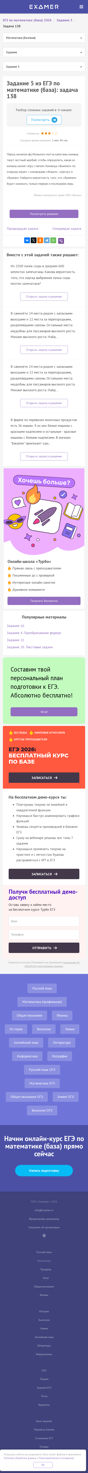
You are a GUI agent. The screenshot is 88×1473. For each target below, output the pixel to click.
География (59, 1056)
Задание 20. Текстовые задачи (30, 647)
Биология (44, 1029)
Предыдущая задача (22, 228)
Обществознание (29, 1015)
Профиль (46, 1269)
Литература (62, 1042)
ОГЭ (44, 1370)
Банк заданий (44, 1421)
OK (43, 1465)
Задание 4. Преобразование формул (34, 633)
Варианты (44, 1404)
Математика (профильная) (42, 1001)
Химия (70, 1029)
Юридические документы (44, 1219)
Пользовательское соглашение (56, 1458)
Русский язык (42, 988)
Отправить (42, 948)
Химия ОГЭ (65, 1096)
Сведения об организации (44, 1227)
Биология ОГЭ (42, 1110)
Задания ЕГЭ (44, 1387)
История (16, 1029)
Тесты (44, 1396)
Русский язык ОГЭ (42, 1069)
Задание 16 (15, 625)
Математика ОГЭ (42, 1083)
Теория (44, 1379)
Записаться (42, 778)
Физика (62, 1015)
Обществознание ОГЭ (27, 1096)
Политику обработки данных (20, 1458)
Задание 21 (15, 640)
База (46, 1278)
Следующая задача (66, 228)
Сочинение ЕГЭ (44, 1438)
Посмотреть (44, 120)
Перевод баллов (44, 1429)
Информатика (27, 1056)
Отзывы (44, 1446)
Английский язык (26, 1042)
